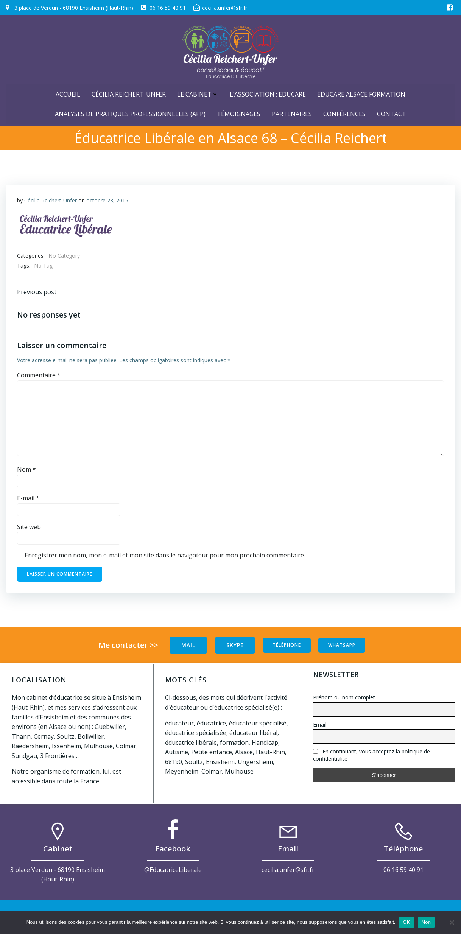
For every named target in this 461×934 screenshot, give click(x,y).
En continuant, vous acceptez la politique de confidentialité (371, 755)
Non (426, 922)
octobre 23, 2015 (107, 200)
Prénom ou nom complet (344, 697)
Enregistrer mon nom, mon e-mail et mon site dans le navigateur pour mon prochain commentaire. (165, 556)
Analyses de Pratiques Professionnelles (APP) (130, 113)
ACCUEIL (68, 93)
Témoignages (238, 113)
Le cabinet (197, 93)
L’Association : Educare (268, 93)
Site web (29, 527)
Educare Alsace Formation (361, 93)
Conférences (344, 113)
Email (319, 724)
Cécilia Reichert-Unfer (129, 93)
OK (406, 922)
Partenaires (292, 113)
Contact (391, 113)
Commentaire (39, 376)
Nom (26, 470)
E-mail (28, 499)
